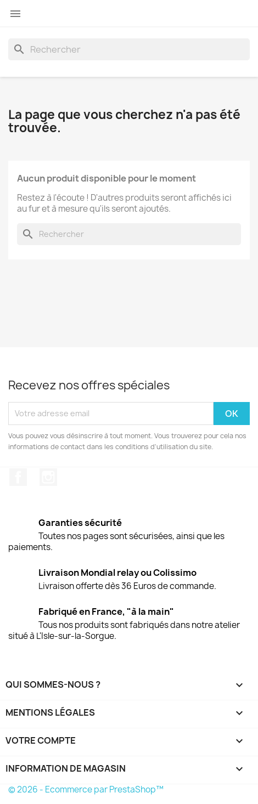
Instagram (48, 477)
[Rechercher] (129, 49)
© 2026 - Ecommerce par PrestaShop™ (86, 789)
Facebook (18, 477)
